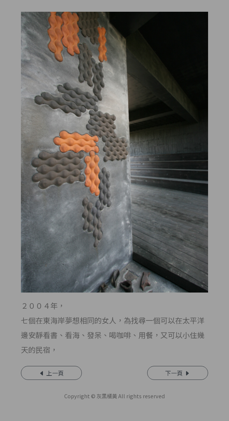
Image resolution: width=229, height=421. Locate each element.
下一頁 (177, 373)
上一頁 (51, 373)
